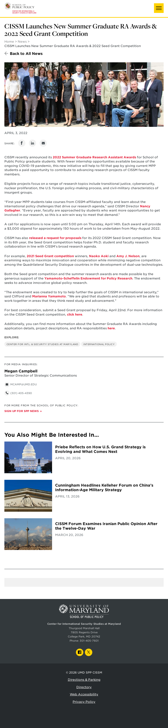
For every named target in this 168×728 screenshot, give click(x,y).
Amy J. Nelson (128, 256)
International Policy (99, 344)
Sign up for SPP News (21, 411)
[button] (159, 8)
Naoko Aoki (98, 256)
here (111, 328)
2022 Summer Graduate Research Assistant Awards (94, 157)
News (22, 41)
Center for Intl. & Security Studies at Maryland (42, 344)
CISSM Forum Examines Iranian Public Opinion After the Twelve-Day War (106, 526)
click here (74, 314)
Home (9, 41)
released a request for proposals (55, 238)
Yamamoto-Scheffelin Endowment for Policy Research (88, 278)
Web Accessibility (84, 694)
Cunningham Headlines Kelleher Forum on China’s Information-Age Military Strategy (104, 487)
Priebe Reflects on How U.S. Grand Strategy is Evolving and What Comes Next (100, 449)
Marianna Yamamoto (49, 296)
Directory (84, 687)
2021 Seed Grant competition (50, 256)
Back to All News (26, 53)
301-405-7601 (89, 640)
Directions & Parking (84, 679)
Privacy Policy (84, 702)
